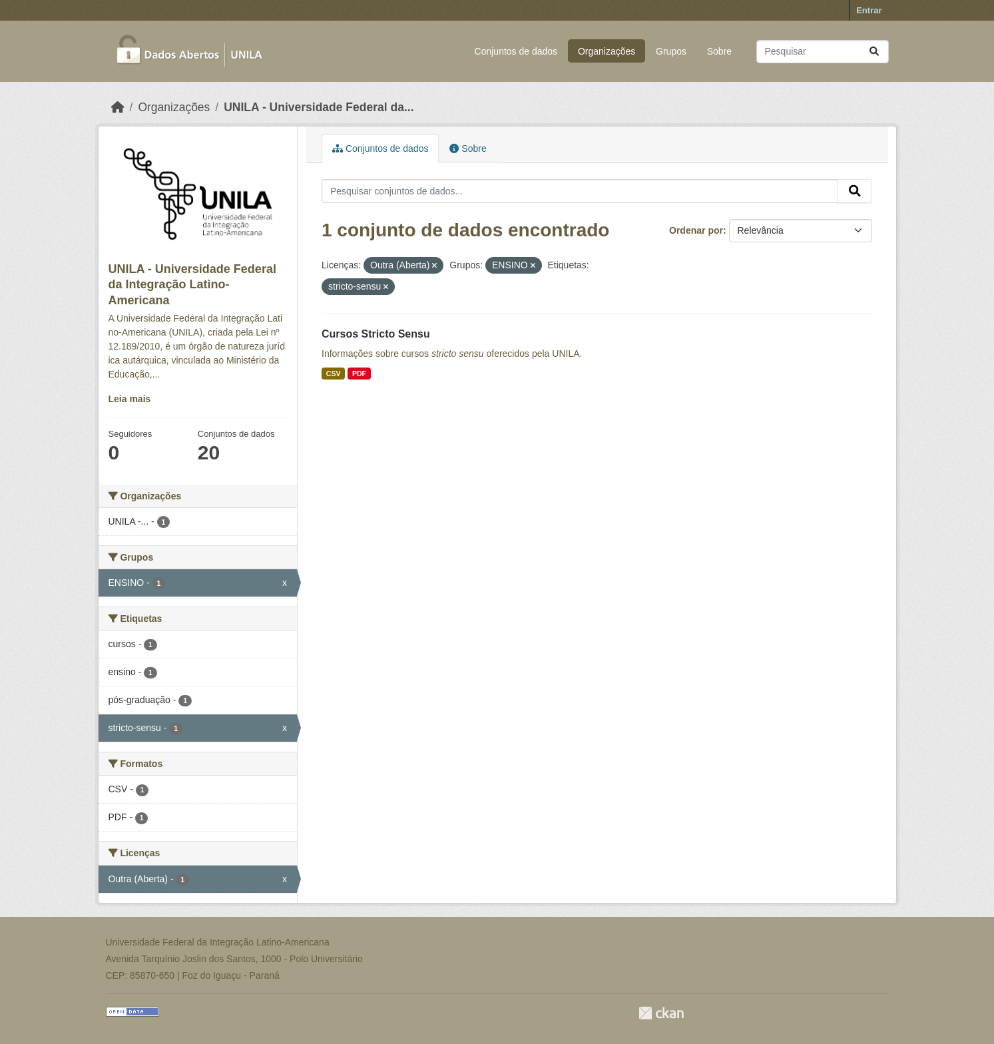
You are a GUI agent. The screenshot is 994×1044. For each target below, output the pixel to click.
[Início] (117, 107)
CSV (333, 374)
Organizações (606, 51)
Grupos (671, 51)
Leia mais (130, 398)
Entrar (868, 10)
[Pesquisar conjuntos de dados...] (822, 51)
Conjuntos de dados (516, 51)
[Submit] (874, 51)
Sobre (719, 51)
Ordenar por (696, 230)
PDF (359, 374)
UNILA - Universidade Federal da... (318, 107)
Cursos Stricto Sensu (376, 334)
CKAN (661, 1013)
